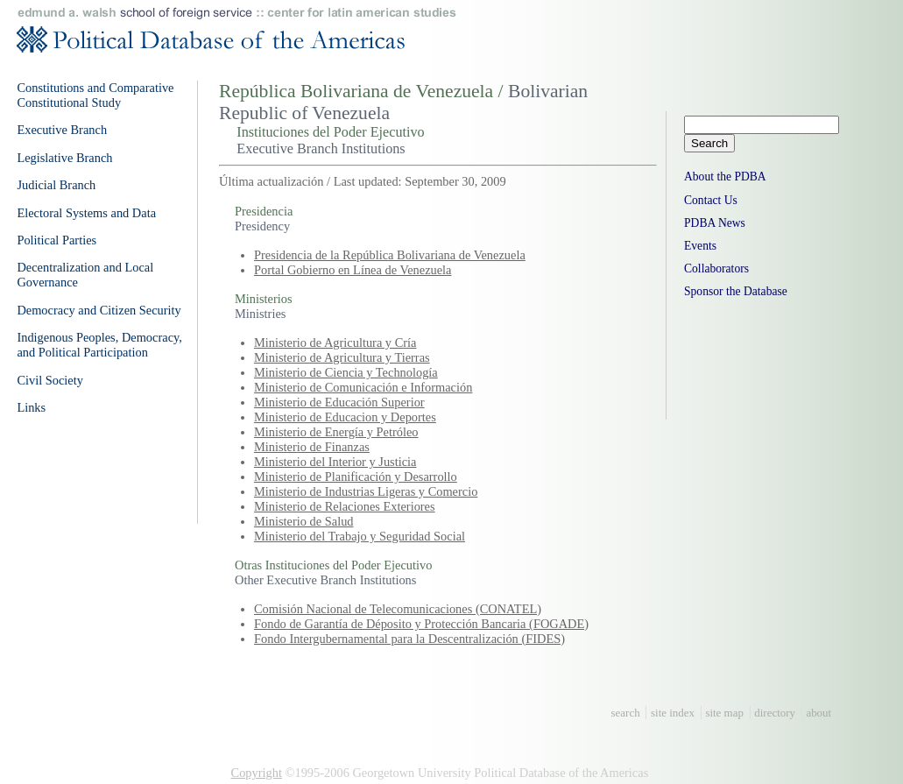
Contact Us (710, 200)
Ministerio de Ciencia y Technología (346, 372)
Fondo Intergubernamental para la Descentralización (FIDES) (409, 639)
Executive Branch (62, 130)
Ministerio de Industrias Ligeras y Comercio (365, 491)
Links (31, 407)
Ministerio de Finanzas (312, 447)
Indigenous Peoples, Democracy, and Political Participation (99, 344)
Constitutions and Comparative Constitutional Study (95, 95)
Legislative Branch (64, 158)
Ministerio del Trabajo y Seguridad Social (359, 536)
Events (700, 245)
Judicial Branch (56, 185)
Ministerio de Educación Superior (339, 402)
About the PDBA (725, 176)
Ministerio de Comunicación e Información (363, 387)
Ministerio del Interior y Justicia (335, 462)
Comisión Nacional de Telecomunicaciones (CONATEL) (397, 609)
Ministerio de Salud (304, 521)
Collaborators (716, 268)
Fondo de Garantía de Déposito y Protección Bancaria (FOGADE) (421, 624)
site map (724, 712)
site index (673, 712)
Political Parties (56, 240)
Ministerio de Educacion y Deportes (345, 417)
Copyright (256, 773)
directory (774, 712)
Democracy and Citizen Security (98, 310)
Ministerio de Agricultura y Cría (335, 342)
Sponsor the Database (735, 291)
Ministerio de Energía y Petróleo (336, 432)
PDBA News (714, 223)
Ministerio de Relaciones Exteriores (344, 506)
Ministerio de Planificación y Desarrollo (355, 477)
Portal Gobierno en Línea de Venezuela (353, 270)
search (625, 712)
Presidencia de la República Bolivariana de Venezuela (390, 255)
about (818, 712)
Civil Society (50, 380)
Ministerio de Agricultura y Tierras (342, 357)
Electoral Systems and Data (86, 213)
